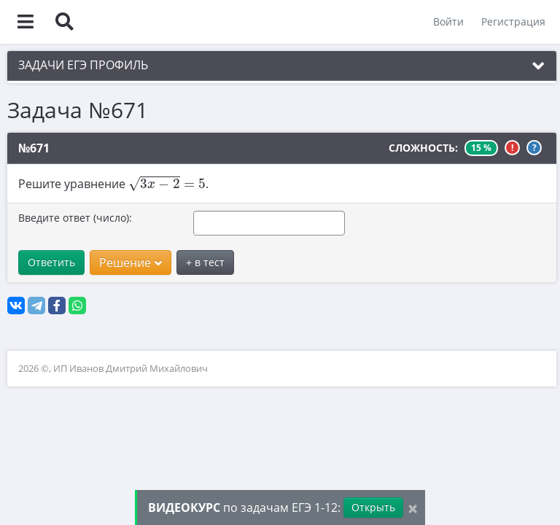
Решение (130, 262)
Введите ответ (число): (75, 218)
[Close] (413, 508)
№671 (34, 148)
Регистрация (513, 21)
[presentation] (167, 183)
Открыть (373, 507)
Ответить (51, 262)
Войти (448, 21)
